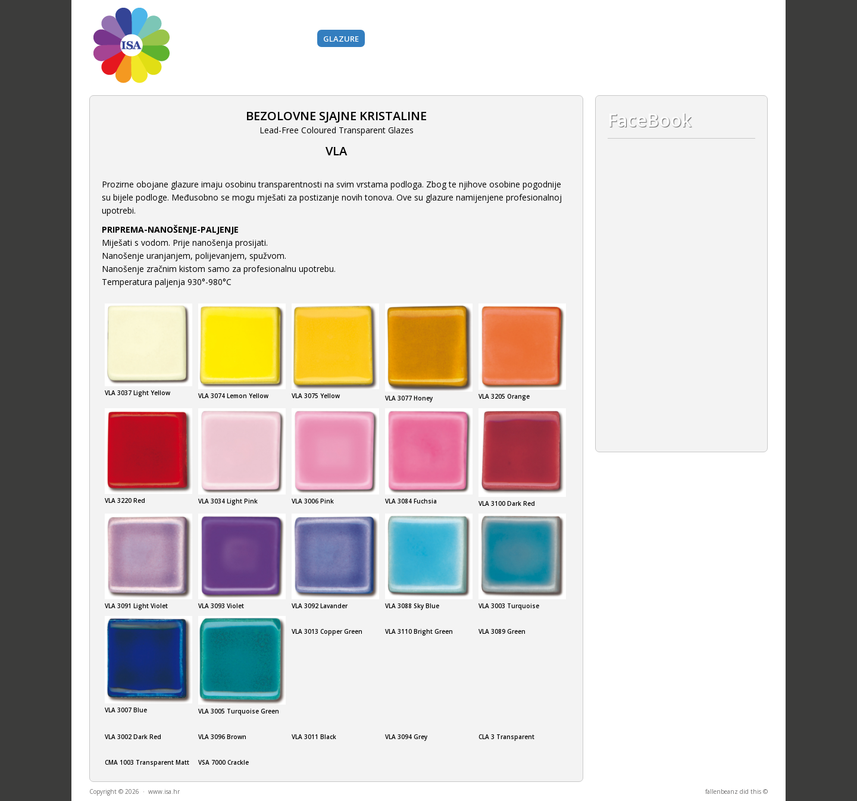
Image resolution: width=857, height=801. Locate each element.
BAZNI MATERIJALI (407, 38)
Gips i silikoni (562, 38)
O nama (620, 38)
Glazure (341, 38)
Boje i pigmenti (278, 38)
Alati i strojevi (488, 38)
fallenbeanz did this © (736, 791)
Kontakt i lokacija (689, 38)
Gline (222, 38)
